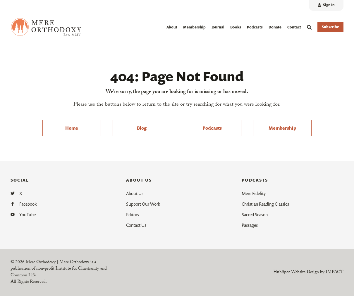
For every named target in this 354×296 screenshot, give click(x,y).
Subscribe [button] (330, 26)
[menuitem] (326, 5)
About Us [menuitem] (134, 193)
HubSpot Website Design (296, 272)
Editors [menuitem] (132, 214)
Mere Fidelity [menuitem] (254, 193)
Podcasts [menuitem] (212, 128)
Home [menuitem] (71, 128)
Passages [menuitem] (250, 225)
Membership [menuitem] (282, 128)
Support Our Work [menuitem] (143, 204)
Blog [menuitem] (142, 128)
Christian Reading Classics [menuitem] (265, 204)
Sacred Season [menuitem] (255, 214)
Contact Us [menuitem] (136, 225)
